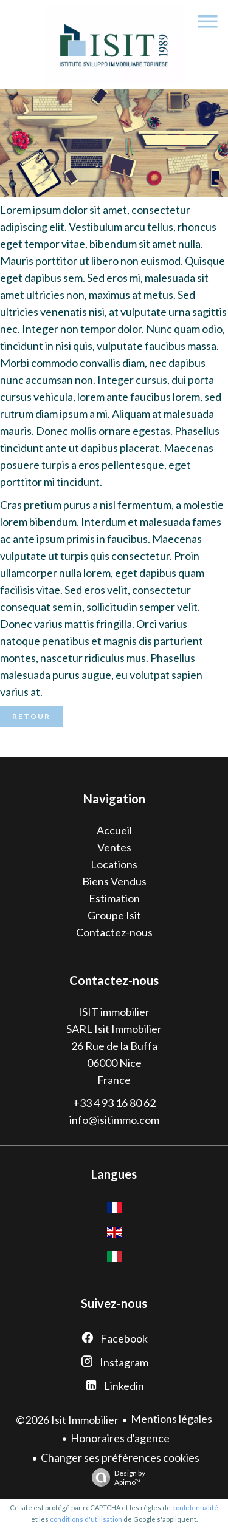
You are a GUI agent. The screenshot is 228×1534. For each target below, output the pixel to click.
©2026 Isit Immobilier (67, 1420)
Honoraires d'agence (120, 1438)
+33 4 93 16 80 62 (114, 1103)
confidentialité (195, 1508)
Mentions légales (171, 1418)
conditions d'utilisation (86, 1519)
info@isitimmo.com (114, 1120)
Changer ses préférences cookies (120, 1457)
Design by (115, 1477)
